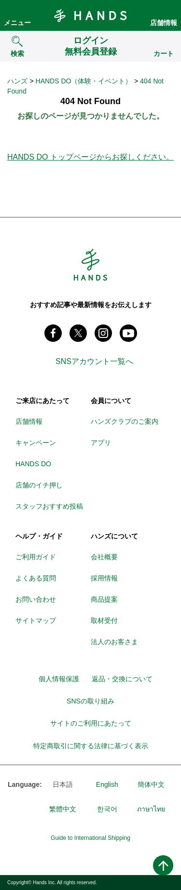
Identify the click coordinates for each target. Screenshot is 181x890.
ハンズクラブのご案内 (124, 421)
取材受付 (104, 620)
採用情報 (104, 578)
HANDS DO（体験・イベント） (84, 81)
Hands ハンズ (91, 15)
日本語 (63, 784)
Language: (24, 784)
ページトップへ (163, 865)
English (107, 784)
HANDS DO (33, 464)
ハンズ (17, 81)
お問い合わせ (35, 599)
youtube (128, 333)
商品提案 (104, 599)
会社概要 (104, 557)
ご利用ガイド (35, 557)
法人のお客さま (114, 642)
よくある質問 (35, 578)
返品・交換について (122, 679)
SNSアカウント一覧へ (94, 361)
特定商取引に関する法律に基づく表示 (90, 746)
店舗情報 (163, 23)
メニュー (17, 23)
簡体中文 (151, 784)
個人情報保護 (59, 679)
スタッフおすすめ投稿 (49, 506)
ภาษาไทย (151, 809)
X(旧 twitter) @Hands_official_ (78, 333)
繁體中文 (62, 809)
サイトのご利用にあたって (90, 723)
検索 (17, 53)
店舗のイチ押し (39, 485)
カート (163, 53)
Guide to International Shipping (90, 838)
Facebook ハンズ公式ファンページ (53, 333)
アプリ (101, 442)
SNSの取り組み (90, 701)
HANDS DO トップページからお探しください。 (90, 157)
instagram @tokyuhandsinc (103, 333)
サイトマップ (35, 620)
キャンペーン (35, 442)
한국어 (107, 809)
